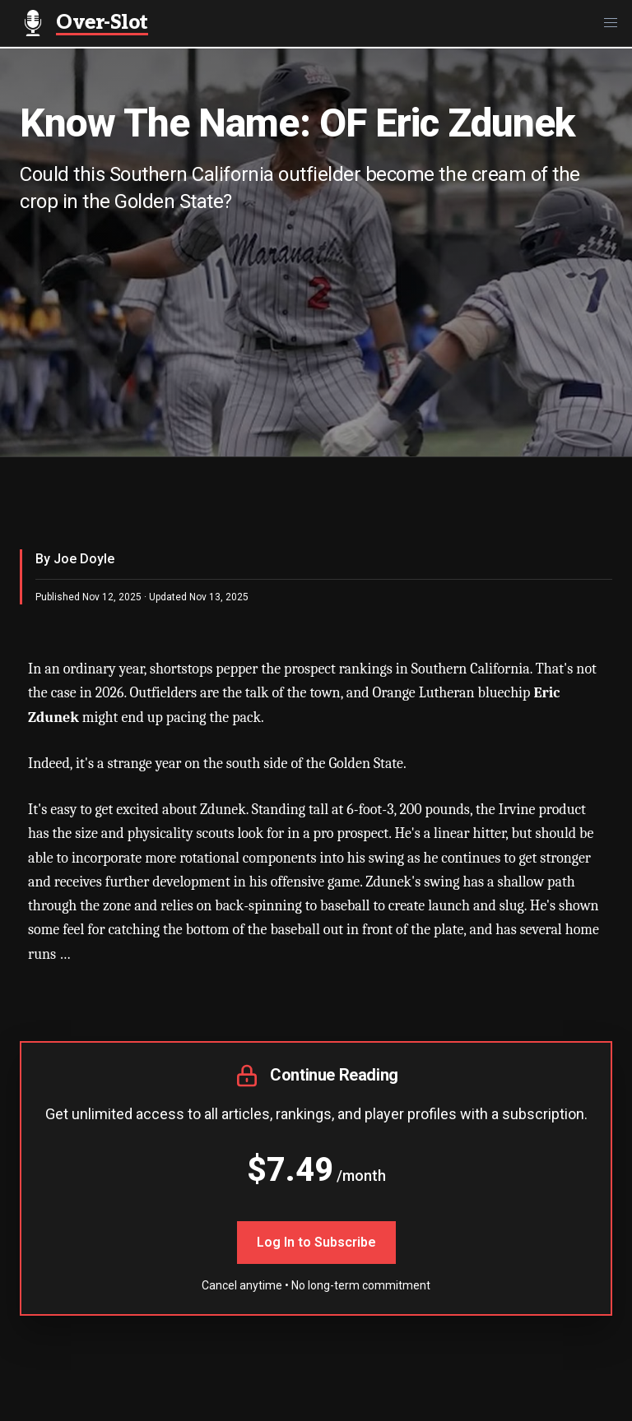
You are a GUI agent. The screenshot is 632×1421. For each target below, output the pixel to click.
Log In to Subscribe (316, 1242)
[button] (610, 23)
